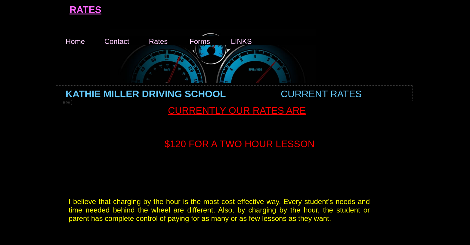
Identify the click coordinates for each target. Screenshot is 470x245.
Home (75, 40)
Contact (116, 40)
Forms (200, 40)
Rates (158, 40)
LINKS (241, 40)
